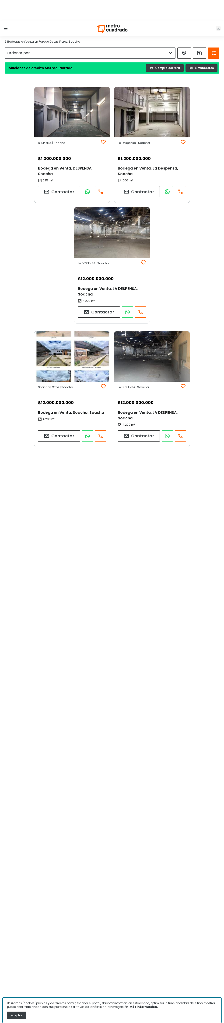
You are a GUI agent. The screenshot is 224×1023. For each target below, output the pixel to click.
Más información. (144, 1007)
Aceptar (16, 1015)
